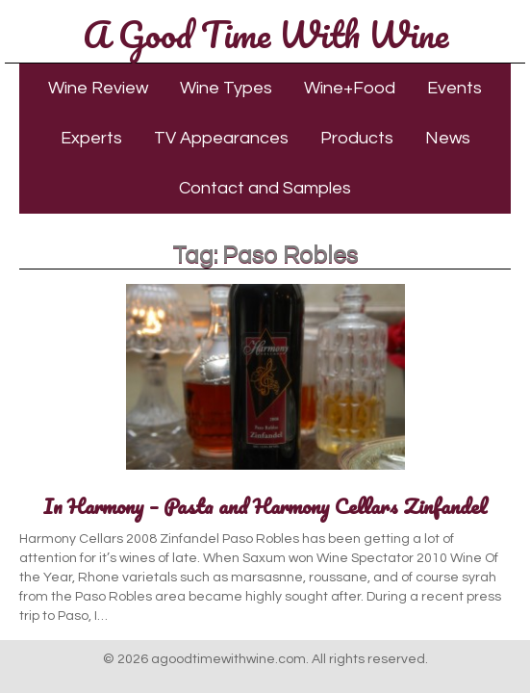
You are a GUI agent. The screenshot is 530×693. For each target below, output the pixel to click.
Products (356, 138)
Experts (91, 138)
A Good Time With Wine (265, 34)
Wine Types (226, 88)
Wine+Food (349, 88)
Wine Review (98, 88)
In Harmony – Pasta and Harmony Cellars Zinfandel (265, 506)
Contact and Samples (265, 188)
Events (454, 88)
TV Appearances (221, 138)
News (447, 138)
